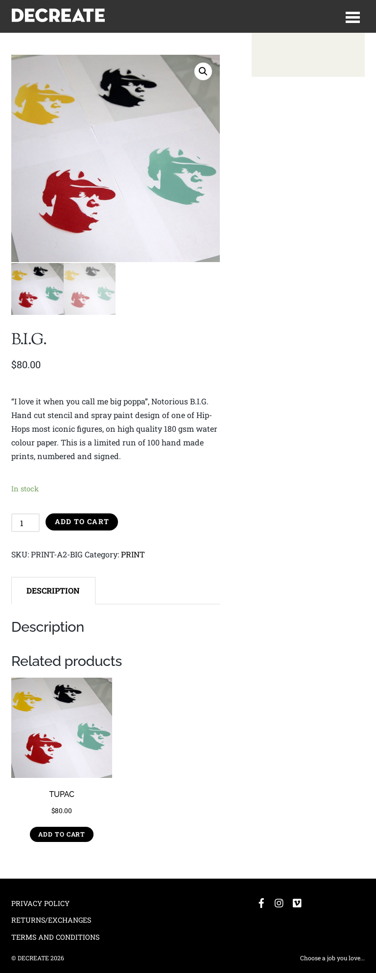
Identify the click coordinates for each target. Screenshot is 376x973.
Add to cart (82, 521)
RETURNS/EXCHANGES (51, 919)
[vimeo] (298, 900)
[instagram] (279, 900)
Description (53, 589)
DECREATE (33, 957)
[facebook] (261, 900)
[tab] (53, 590)
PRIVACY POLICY (40, 902)
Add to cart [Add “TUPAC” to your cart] (62, 834)
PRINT (133, 554)
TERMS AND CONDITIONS (55, 936)
